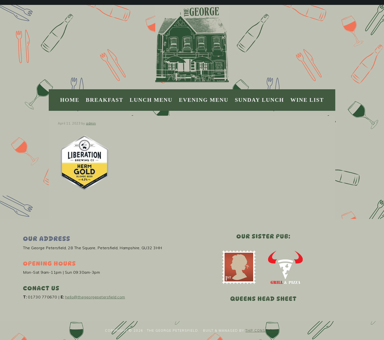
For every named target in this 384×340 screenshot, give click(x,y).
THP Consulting (262, 330)
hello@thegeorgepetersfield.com (95, 297)
